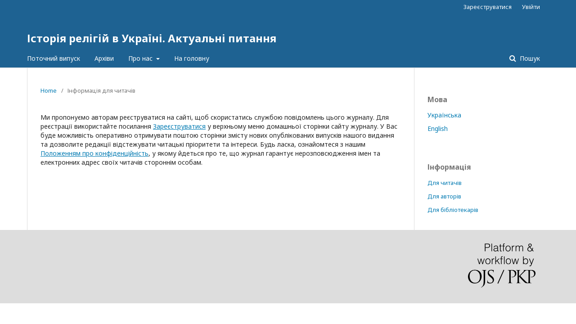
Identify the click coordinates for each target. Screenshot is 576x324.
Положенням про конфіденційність (94, 153)
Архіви (104, 58)
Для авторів (444, 196)
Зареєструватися (488, 7)
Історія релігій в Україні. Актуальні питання (151, 38)
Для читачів (445, 183)
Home (48, 90)
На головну (191, 58)
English (438, 128)
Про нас (141, 58)
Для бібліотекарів (453, 210)
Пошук (529, 58)
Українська (444, 115)
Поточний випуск (53, 58)
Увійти (531, 7)
